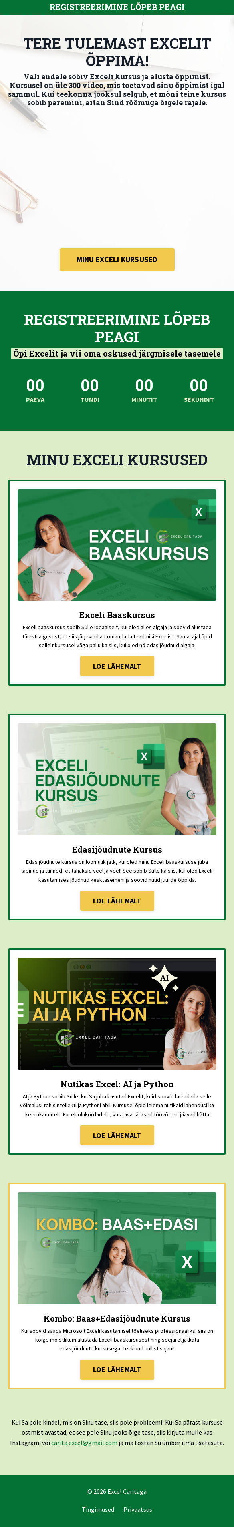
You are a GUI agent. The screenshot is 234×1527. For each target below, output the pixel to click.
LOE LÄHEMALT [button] (117, 666)
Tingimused (98, 1509)
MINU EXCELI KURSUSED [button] (117, 259)
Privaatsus (137, 1509)
